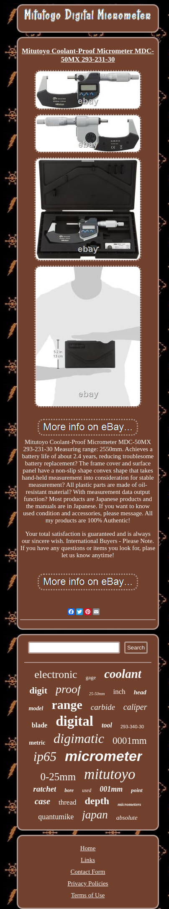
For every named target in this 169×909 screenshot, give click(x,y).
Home (88, 848)
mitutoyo (109, 774)
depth (96, 800)
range (66, 705)
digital (74, 721)
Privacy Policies (87, 883)
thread (67, 802)
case (42, 801)
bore (69, 790)
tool (107, 725)
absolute (127, 817)
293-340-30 (132, 726)
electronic (55, 674)
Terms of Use (88, 895)
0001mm (130, 740)
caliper (135, 707)
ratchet (44, 788)
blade (39, 725)
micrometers (129, 804)
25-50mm (97, 693)
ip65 (44, 756)
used (86, 790)
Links (88, 860)
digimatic (79, 738)
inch (119, 692)
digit (38, 690)
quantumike (56, 817)
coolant (122, 673)
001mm (111, 789)
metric (37, 743)
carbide (103, 707)
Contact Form (88, 871)
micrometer (103, 756)
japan (95, 814)
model (35, 708)
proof (68, 689)
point (136, 790)
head (140, 692)
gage (91, 677)
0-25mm (58, 776)
